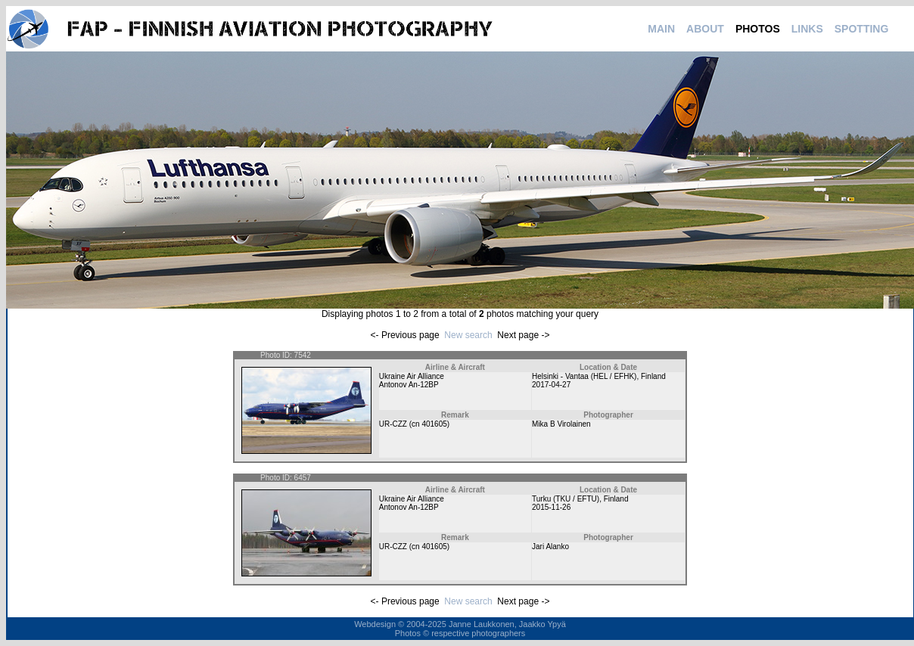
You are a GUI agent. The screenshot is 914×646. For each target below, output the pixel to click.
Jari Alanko (550, 546)
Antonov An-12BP (409, 384)
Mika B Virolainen (561, 424)
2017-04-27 (551, 384)
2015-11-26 (551, 507)
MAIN (661, 29)
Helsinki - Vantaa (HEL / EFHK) (584, 376)
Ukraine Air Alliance (411, 376)
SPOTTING (862, 29)
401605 (433, 424)
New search (468, 335)
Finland (653, 376)
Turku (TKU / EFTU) (565, 499)
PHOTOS (757, 29)
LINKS (807, 29)
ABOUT (705, 29)
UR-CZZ (393, 424)
